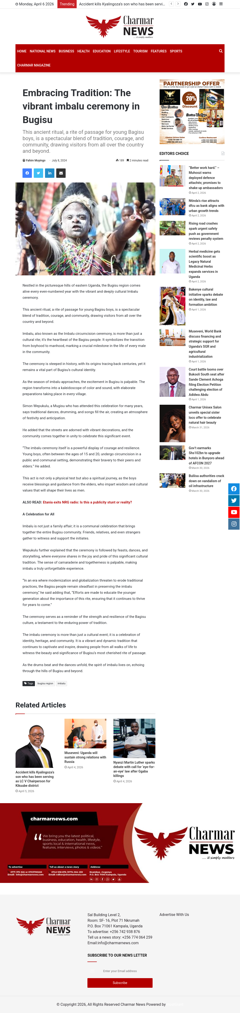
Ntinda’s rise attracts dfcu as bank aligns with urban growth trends (206, 206)
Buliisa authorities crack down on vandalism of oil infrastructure (206, 481)
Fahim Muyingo (35, 160)
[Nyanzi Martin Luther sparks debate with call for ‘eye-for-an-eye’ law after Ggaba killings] (134, 738)
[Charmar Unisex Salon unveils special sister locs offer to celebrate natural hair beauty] (172, 423)
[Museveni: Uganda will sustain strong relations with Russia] (85, 733)
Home (21, 51)
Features (159, 51)
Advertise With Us (174, 914)
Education (102, 51)
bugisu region (45, 683)
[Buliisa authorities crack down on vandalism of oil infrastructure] (172, 480)
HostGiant (175, 1004)
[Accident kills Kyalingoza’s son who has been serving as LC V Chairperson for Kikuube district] (36, 743)
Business (66, 51)
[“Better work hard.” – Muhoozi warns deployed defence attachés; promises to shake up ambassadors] (172, 175)
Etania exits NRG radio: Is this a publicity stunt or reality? (87, 502)
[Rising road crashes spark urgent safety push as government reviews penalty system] (172, 228)
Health (83, 51)
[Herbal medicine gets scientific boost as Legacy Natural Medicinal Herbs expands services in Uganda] (172, 261)
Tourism (140, 51)
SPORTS (176, 51)
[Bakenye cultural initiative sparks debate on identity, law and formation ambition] (172, 306)
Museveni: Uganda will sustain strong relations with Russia (85, 757)
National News (43, 51)
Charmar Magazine (33, 65)
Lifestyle (122, 51)
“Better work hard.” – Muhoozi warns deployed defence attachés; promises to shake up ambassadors (206, 178)
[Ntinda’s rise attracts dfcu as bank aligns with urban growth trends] (172, 206)
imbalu (61, 683)
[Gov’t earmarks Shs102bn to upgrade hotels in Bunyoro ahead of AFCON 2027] (172, 452)
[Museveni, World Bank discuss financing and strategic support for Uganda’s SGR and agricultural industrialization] (172, 337)
